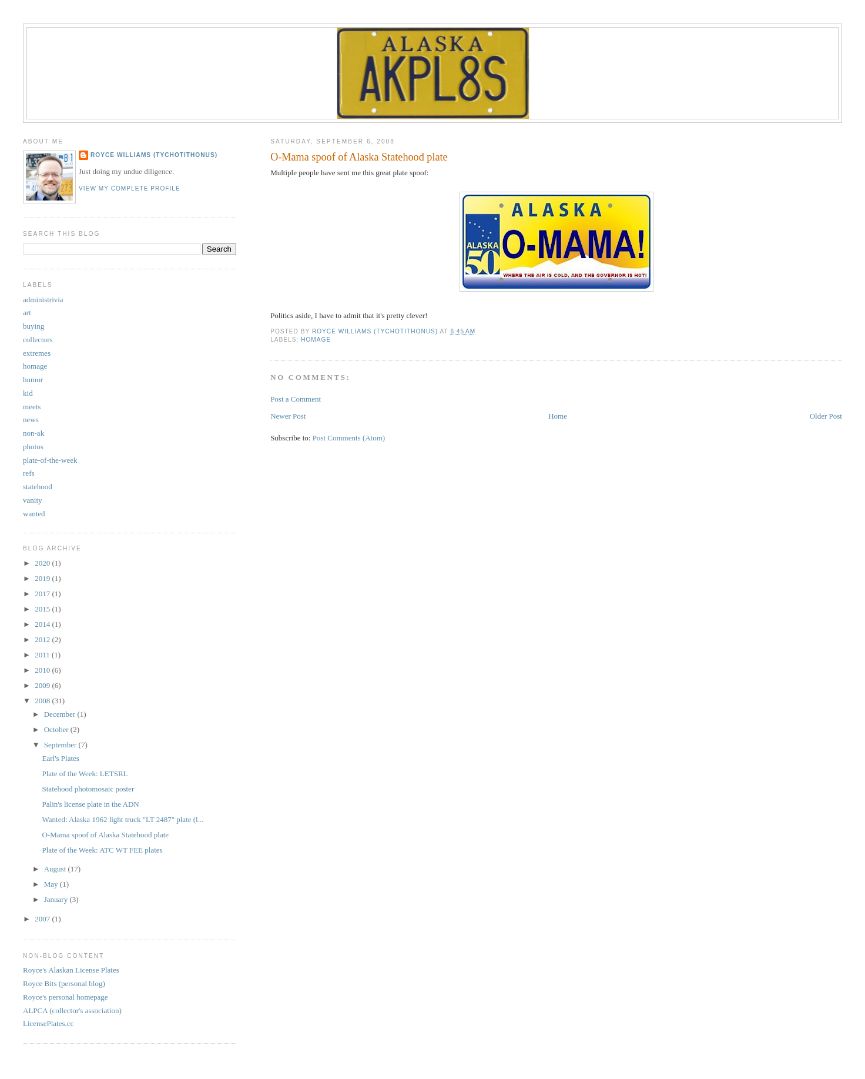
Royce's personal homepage (65, 997)
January (57, 899)
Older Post (826, 416)
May (52, 884)
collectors (38, 339)
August (56, 868)
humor (33, 379)
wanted (34, 513)
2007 (43, 918)
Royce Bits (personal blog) (64, 983)
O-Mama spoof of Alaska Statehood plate (105, 834)
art (27, 312)
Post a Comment (295, 399)
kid (28, 393)
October (57, 729)
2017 (43, 593)
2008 (43, 700)
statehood (37, 486)
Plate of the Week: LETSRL (85, 773)
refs (29, 473)
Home (557, 416)
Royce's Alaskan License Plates (71, 970)
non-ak (33, 433)
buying (33, 326)
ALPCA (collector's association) (72, 1010)
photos (33, 446)
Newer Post (288, 416)
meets (32, 406)
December (61, 714)
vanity (32, 500)
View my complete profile (129, 188)
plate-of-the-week (50, 460)
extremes (37, 353)
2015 (43, 608)
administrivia (43, 299)
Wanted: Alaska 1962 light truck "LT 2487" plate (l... (123, 819)
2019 (43, 578)
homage (316, 339)
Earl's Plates (60, 758)
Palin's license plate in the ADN (90, 804)
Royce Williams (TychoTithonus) (153, 155)
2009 (43, 685)
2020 (43, 563)
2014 (43, 624)
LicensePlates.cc (48, 1023)
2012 (43, 639)
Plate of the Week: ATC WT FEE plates (102, 850)
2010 (43, 670)
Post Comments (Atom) (349, 437)
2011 (43, 654)
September (61, 744)
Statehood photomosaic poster (88, 788)
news (31, 419)
